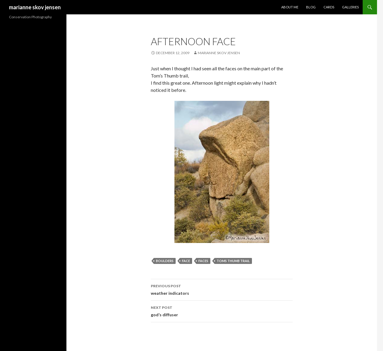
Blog (311, 7)
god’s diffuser (222, 310)
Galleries (350, 7)
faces (203, 261)
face (186, 261)
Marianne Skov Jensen (219, 53)
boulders (165, 261)
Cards (328, 7)
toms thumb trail (233, 261)
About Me (289, 7)
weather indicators (222, 289)
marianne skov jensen (35, 7)
